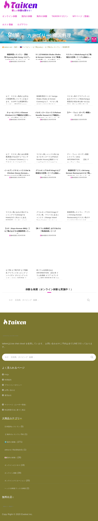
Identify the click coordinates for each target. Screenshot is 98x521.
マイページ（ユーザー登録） (18, 404)
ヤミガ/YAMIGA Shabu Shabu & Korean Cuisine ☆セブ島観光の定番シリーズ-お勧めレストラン (48, 58)
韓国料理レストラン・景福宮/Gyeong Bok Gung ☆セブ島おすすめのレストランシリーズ (17, 58)
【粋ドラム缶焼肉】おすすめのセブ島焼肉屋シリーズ (48, 229)
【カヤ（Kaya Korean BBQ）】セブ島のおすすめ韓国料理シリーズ (17, 231)
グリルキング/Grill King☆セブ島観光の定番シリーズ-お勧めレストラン (48, 173)
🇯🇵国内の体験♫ (12, 457)
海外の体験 (42, 16)
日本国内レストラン (14, 426)
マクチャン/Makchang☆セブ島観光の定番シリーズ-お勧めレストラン (78, 57)
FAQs (7, 374)
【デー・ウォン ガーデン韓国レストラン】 (78, 113)
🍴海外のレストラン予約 (16, 434)
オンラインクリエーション (17, 480)
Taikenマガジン (60, 16)
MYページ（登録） (81, 16)
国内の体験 (27, 16)
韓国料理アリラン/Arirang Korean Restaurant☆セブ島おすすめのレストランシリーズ (79, 174)
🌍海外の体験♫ (12, 442)
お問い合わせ (11, 390)
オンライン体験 (9, 16)
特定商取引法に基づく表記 (17, 410)
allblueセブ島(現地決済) (16, 450)
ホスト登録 (7, 24)
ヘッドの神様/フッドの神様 (18, 488)
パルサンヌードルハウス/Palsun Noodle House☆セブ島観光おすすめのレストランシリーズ (48, 116)
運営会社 (9, 395)
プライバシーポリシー (15, 385)
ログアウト (22, 24)
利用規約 (9, 380)
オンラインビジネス (14, 465)
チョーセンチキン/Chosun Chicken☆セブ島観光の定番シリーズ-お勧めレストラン (17, 115)
